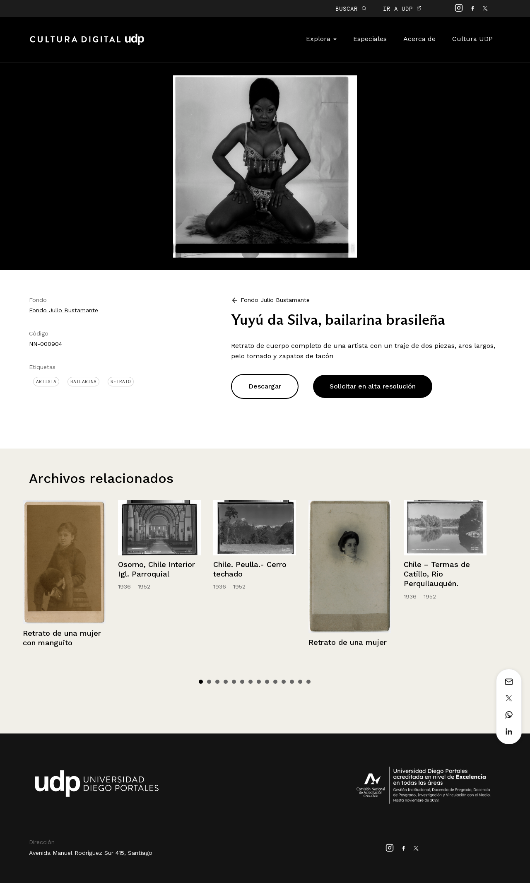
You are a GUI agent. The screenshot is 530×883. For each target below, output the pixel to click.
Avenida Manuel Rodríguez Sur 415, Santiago (90, 852)
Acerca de (419, 39)
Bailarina (83, 381)
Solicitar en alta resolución (373, 386)
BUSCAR (350, 8)
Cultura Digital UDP (87, 44)
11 (284, 682)
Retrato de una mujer (347, 642)
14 (308, 682)
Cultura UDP (472, 39)
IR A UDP (402, 8)
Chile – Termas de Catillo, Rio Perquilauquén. (437, 574)
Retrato (121, 381)
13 (300, 682)
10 (275, 682)
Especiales (370, 39)
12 (292, 682)
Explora (321, 39)
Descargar (264, 386)
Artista (46, 381)
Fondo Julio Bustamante (63, 310)
